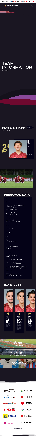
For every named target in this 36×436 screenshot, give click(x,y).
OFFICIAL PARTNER (18, 428)
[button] (30, 127)
